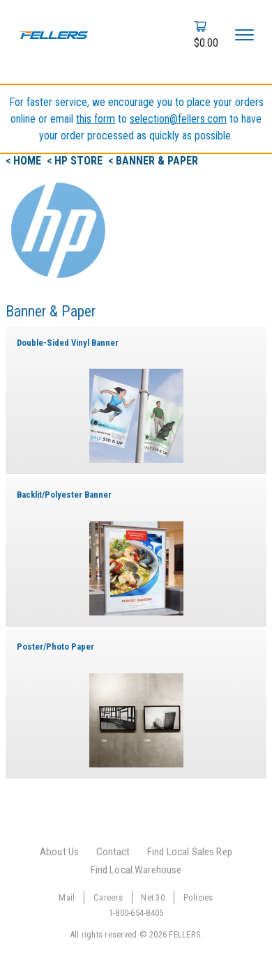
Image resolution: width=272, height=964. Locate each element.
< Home (25, 160)
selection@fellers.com (178, 118)
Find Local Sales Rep (189, 852)
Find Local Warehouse (136, 870)
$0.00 (206, 42)
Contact (113, 852)
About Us (59, 852)
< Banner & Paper (153, 160)
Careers (108, 897)
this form (95, 118)
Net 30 (153, 897)
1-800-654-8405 (136, 913)
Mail (67, 897)
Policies (198, 897)
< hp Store (76, 160)
